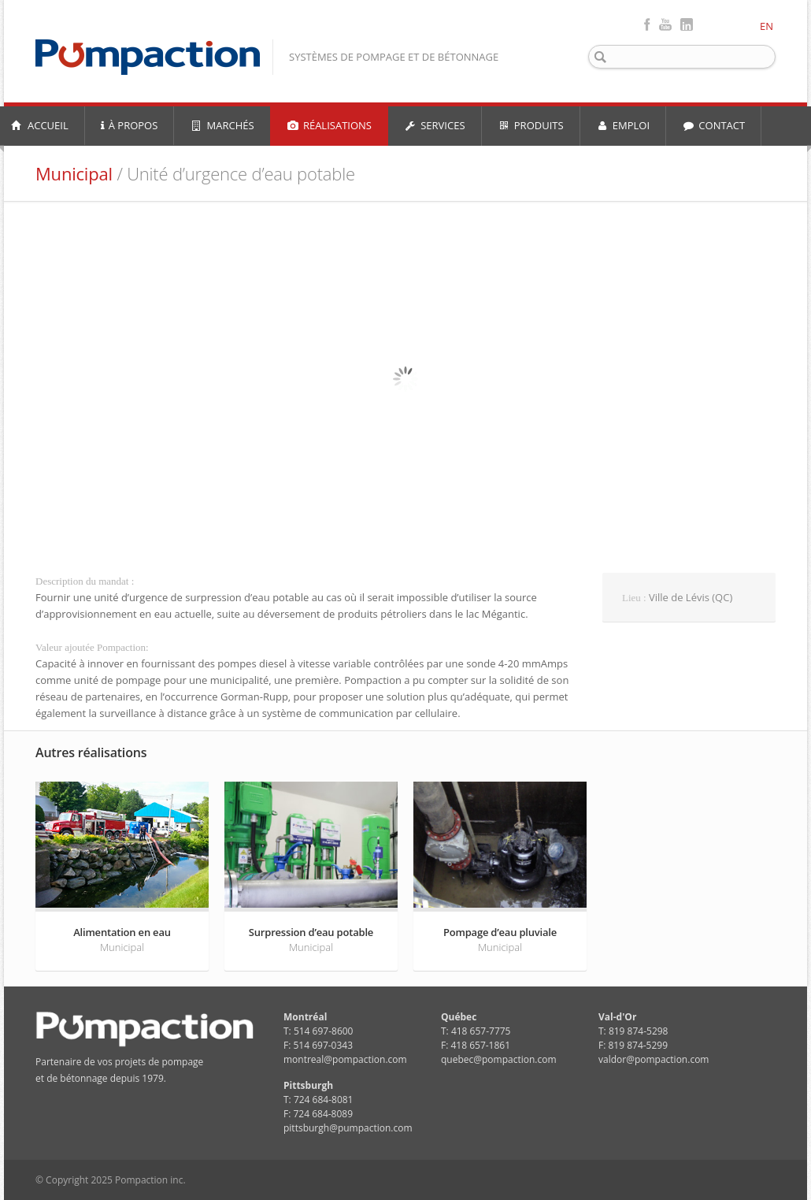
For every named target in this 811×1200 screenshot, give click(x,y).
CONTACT (713, 125)
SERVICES (434, 125)
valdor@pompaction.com (653, 1059)
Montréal (305, 1017)
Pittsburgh (308, 1085)
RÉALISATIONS (329, 125)
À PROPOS (129, 125)
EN (766, 26)
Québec (458, 1017)
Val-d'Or (617, 1017)
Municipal (74, 173)
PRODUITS (531, 125)
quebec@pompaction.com (499, 1059)
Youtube (665, 24)
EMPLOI (623, 125)
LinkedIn (686, 24)
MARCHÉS (222, 125)
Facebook (646, 24)
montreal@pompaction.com (345, 1059)
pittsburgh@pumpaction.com (348, 1128)
